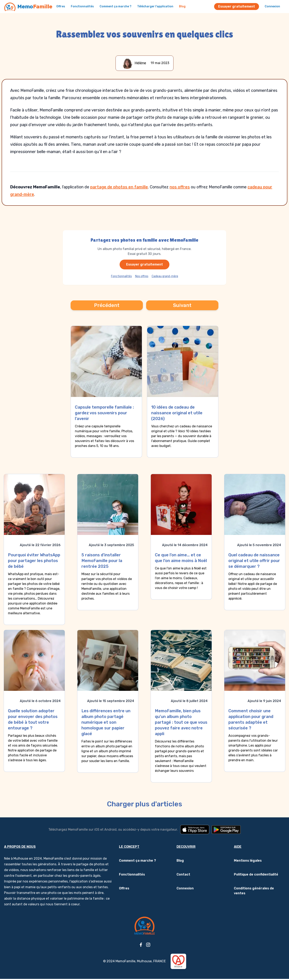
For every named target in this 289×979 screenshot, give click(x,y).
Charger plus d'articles (144, 804)
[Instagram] (148, 944)
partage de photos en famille (119, 186)
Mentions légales (248, 860)
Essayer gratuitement (236, 6)
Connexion (272, 6)
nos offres (180, 186)
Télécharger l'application (155, 6)
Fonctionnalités (82, 6)
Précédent (106, 305)
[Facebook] (140, 944)
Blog (182, 6)
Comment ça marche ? (115, 6)
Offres (60, 6)
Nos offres (141, 276)
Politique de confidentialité (256, 874)
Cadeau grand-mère (165, 276)
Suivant (182, 305)
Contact (183, 874)
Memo (34, 6)
